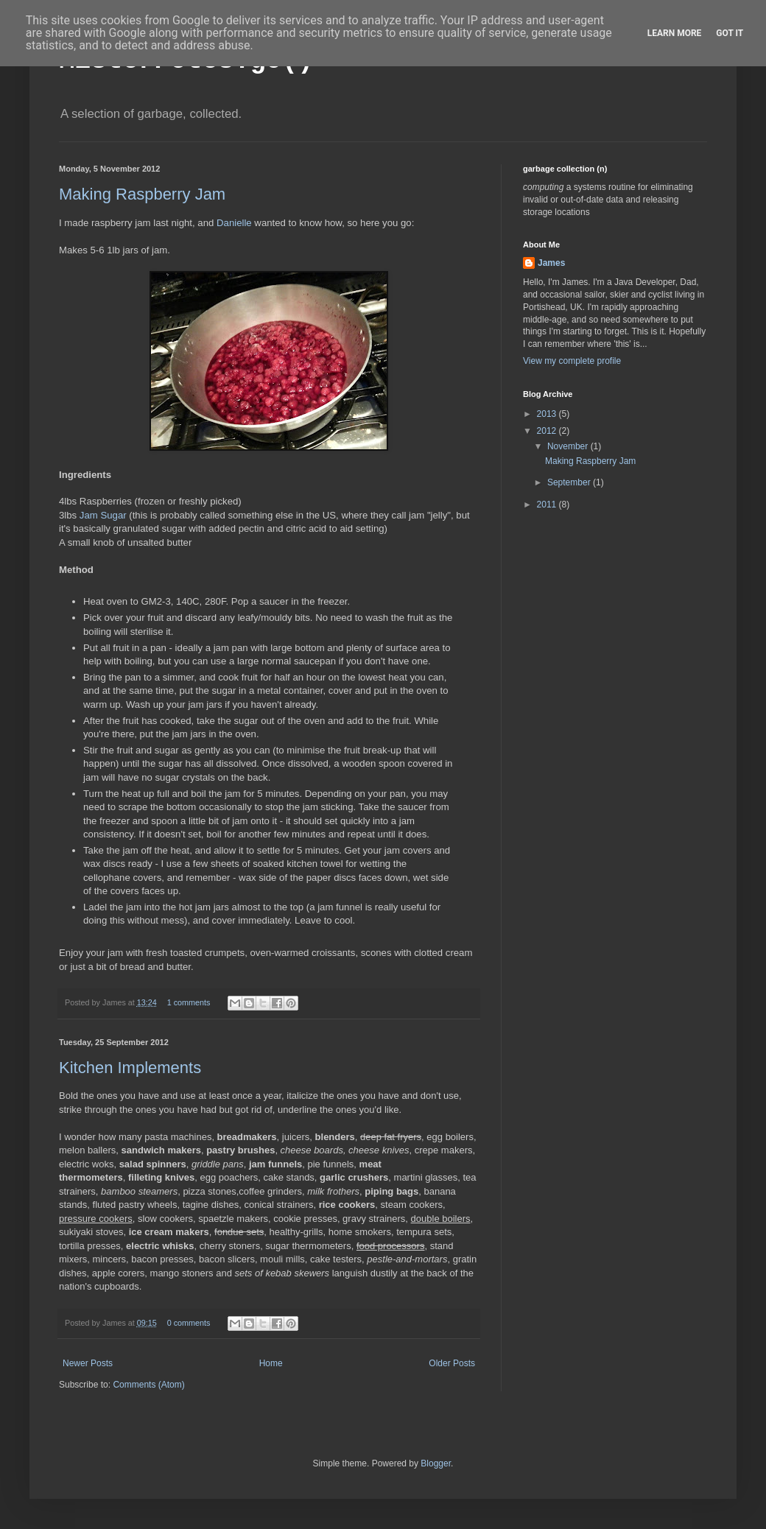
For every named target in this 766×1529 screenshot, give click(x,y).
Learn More (674, 33)
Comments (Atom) (148, 1384)
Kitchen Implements (130, 1067)
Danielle (234, 222)
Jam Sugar (103, 515)
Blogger (436, 1463)
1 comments (189, 1002)
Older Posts (452, 1363)
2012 (548, 431)
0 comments (189, 1322)
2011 (548, 504)
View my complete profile (572, 361)
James (551, 263)
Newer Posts (88, 1363)
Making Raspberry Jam (142, 194)
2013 (548, 414)
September (570, 482)
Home (271, 1363)
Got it (729, 33)
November (569, 446)
